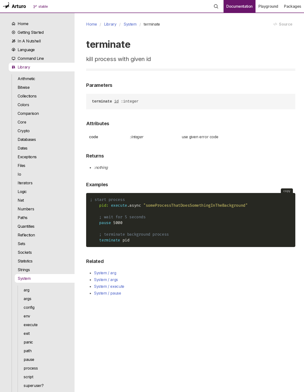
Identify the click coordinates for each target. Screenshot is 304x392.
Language (23, 49)
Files (21, 165)
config (29, 307)
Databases (27, 139)
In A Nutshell (26, 41)
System (24, 278)
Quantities (26, 226)
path (27, 350)
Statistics (25, 261)
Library (21, 67)
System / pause (107, 293)
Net (21, 200)
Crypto (24, 130)
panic (28, 342)
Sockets (25, 252)
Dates (23, 148)
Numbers (26, 208)
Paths (23, 217)
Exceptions (27, 156)
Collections (27, 96)
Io (19, 174)
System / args (106, 279)
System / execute (109, 286)
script (28, 376)
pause (29, 359)
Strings (24, 269)
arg (26, 290)
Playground (268, 6)
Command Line (28, 58)
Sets (21, 243)
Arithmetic (26, 78)
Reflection (26, 235)
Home (20, 23)
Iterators (25, 182)
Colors (23, 104)
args (27, 298)
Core (22, 122)
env (27, 316)
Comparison (28, 113)
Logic (22, 191)
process (31, 368)
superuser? (34, 385)
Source (282, 24)
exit (26, 333)
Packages (292, 6)
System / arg (105, 272)
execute (30, 324)
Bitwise (23, 87)
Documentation (239, 6)
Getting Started (27, 32)
